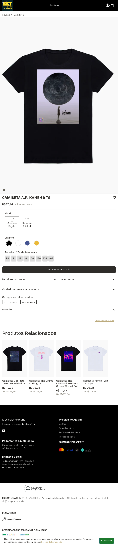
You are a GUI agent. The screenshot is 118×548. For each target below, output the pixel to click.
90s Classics (28, 302)
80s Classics (10, 302)
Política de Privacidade (51, 542)
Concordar (106, 540)
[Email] (3, 430)
